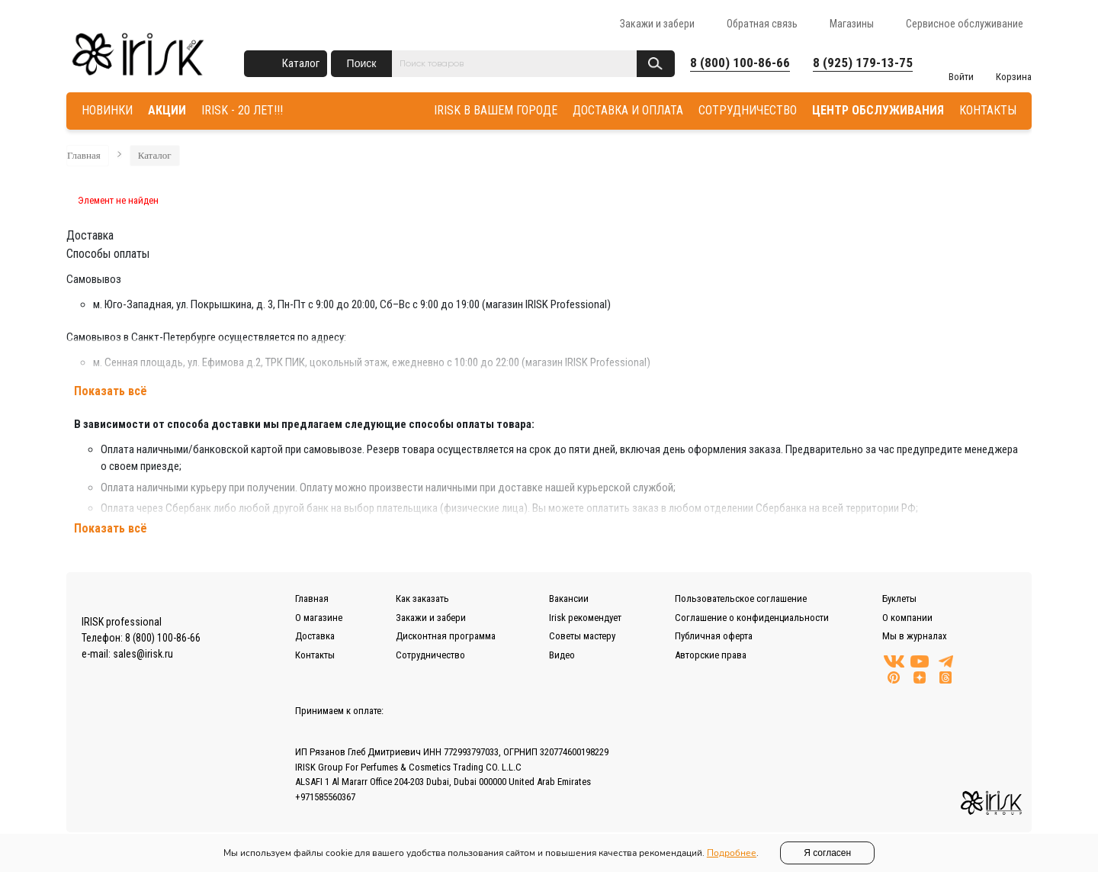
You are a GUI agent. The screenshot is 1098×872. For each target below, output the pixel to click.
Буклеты (899, 598)
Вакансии (569, 598)
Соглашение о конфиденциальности (752, 617)
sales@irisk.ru (143, 654)
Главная (84, 155)
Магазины (852, 24)
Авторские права (710, 655)
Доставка (315, 636)
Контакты (315, 655)
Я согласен (827, 853)
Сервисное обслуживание (964, 24)
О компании (907, 617)
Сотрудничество (430, 655)
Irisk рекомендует (585, 617)
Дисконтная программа (446, 636)
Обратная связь (762, 24)
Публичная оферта (714, 636)
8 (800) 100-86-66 (740, 62)
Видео (562, 655)
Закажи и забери (657, 24)
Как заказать (422, 598)
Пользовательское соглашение (741, 598)
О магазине (318, 617)
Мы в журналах (914, 636)
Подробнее (731, 853)
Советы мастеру (582, 636)
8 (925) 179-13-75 (863, 62)
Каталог (300, 63)
